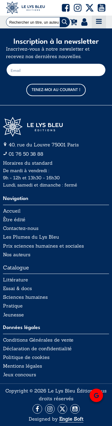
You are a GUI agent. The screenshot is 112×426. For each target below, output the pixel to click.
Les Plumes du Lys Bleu (31, 237)
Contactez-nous (21, 228)
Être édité (14, 219)
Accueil (12, 211)
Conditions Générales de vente (38, 340)
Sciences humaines (25, 297)
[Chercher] (65, 22)
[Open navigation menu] (98, 22)
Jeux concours (19, 375)
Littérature (15, 280)
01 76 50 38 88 (26, 154)
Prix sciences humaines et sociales (43, 246)
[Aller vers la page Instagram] (50, 409)
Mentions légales (22, 366)
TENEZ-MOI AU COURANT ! (56, 90)
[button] (65, 7)
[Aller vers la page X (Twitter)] (62, 409)
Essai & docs (17, 288)
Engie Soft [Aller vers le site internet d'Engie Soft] (71, 419)
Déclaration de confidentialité (37, 348)
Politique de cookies (26, 357)
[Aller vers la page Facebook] (37, 409)
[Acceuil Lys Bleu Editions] (25, 8)
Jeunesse (13, 315)
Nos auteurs (16, 254)
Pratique (13, 306)
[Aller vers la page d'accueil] (56, 127)
